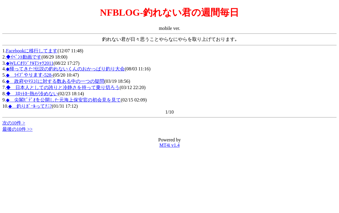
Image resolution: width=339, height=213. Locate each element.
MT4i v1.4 (169, 145)
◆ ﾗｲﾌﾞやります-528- (29, 75)
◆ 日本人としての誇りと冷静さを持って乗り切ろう (63, 87)
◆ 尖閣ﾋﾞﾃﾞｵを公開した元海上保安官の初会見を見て (63, 99)
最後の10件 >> (17, 129)
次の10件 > (13, 122)
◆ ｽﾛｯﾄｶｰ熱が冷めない (32, 93)
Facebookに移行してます (31, 50)
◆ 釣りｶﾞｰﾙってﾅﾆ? (30, 106)
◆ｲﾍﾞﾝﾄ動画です (23, 56)
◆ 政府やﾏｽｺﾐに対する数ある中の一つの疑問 (55, 81)
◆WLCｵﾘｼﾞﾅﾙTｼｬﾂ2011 (30, 63)
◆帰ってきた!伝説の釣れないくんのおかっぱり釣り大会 (65, 68)
